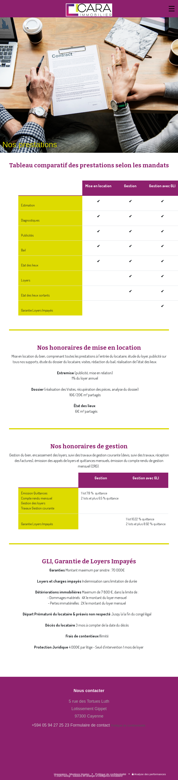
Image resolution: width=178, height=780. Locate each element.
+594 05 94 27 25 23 (50, 725)
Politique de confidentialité (128, 725)
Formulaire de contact (90, 725)
